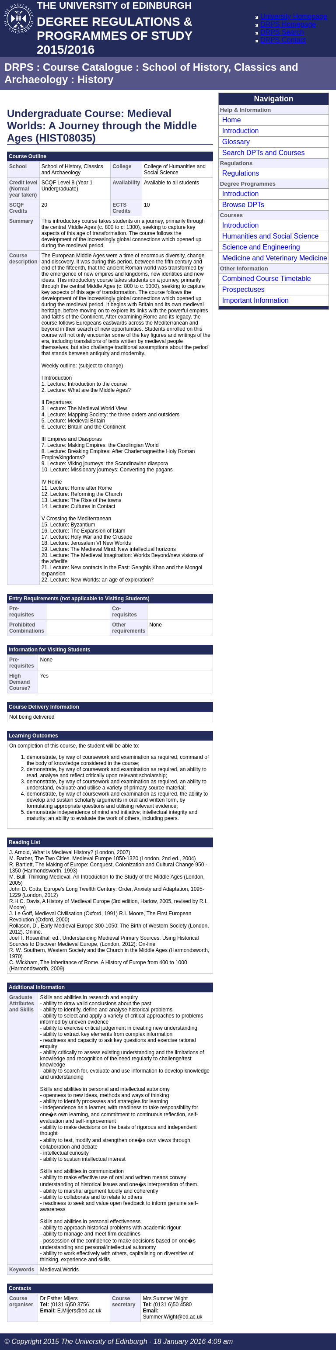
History (95, 79)
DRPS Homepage (288, 24)
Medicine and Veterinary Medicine (274, 258)
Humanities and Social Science (270, 236)
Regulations (240, 173)
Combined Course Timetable (266, 278)
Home (231, 120)
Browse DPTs (243, 204)
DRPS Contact (283, 40)
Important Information (255, 300)
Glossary (236, 141)
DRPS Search (282, 32)
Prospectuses (243, 289)
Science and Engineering (261, 247)
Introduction (240, 131)
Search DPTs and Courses (263, 152)
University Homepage (293, 16)
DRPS (19, 67)
